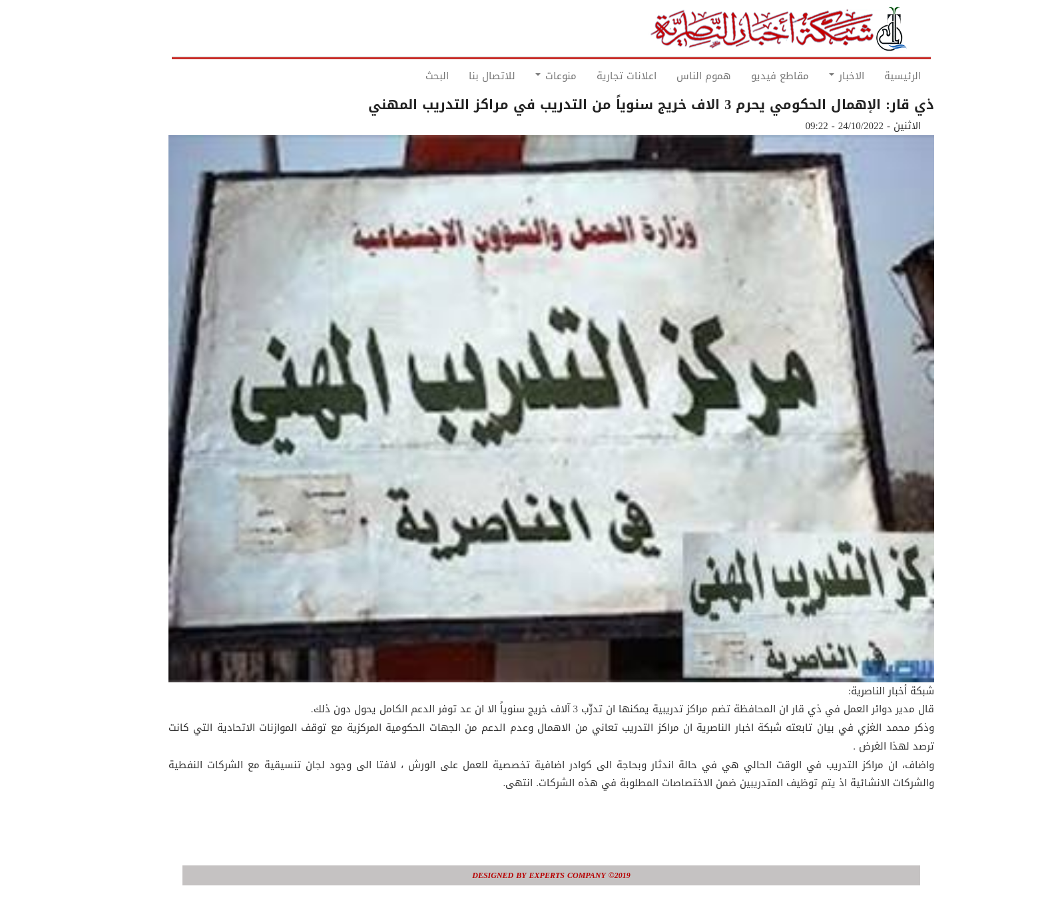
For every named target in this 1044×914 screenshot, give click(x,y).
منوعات (526, 76)
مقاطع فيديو (751, 76)
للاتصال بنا (462, 76)
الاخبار (817, 76)
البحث (407, 76)
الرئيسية (873, 76)
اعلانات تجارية (597, 76)
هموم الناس (674, 76)
